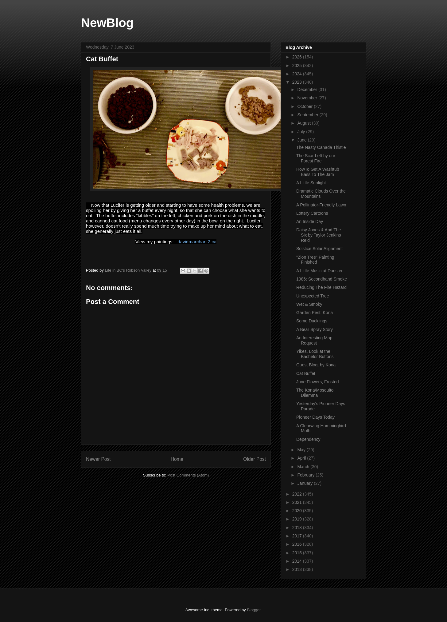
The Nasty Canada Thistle (321, 147)
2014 (297, 561)
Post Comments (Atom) (188, 475)
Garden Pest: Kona (314, 312)
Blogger (253, 610)
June (302, 140)
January (305, 483)
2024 (297, 73)
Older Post (254, 459)
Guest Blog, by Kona (316, 364)
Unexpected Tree (312, 295)
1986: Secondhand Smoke (321, 279)
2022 (297, 494)
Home (177, 459)
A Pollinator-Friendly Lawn (321, 204)
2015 (297, 552)
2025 (297, 65)
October (305, 106)
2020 (297, 510)
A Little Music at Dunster (319, 270)
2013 (297, 569)
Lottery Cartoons (312, 213)
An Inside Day (309, 221)
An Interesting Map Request (314, 340)
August (304, 123)
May (301, 449)
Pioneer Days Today (315, 417)
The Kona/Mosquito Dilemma (314, 393)
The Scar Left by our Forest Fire (315, 158)
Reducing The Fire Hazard (321, 287)
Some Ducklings (311, 320)
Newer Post (98, 459)
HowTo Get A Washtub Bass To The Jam (317, 172)
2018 (297, 527)
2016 (297, 544)
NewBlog (107, 23)
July (301, 131)
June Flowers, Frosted (317, 381)
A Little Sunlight (311, 182)
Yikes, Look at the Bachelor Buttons (315, 354)
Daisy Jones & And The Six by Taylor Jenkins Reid (318, 235)
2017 (297, 535)
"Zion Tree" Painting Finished (315, 260)
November (307, 97)
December (307, 89)
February (306, 474)
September (308, 114)
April (302, 458)
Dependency (308, 439)
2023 (297, 82)
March (303, 466)
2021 (297, 502)
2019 (297, 518)
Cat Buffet (305, 373)
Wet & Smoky (309, 304)
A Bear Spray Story (314, 329)
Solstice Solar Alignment (319, 248)
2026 (297, 56)
